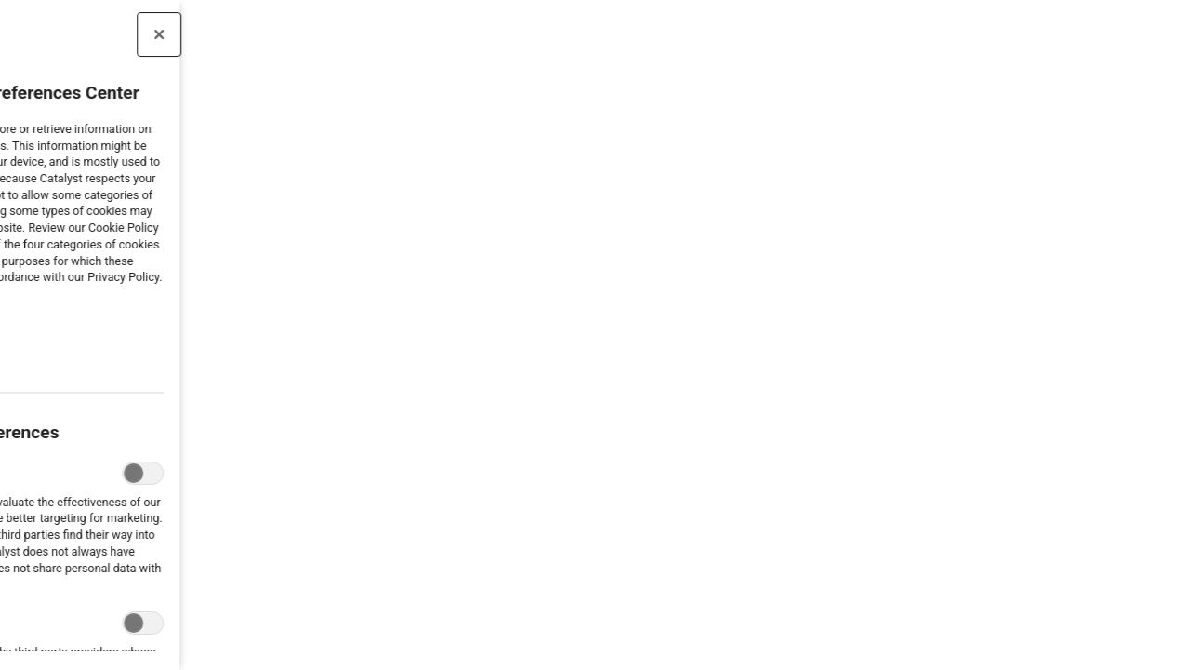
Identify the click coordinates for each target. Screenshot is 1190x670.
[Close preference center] (106, 34)
